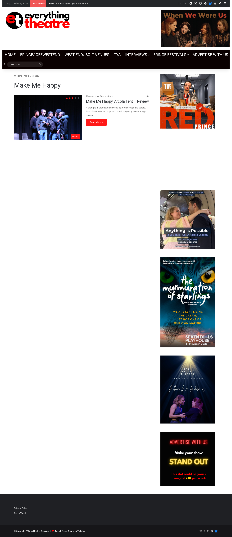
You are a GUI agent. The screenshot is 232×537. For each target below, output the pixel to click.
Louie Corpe (93, 96)
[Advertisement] (187, 159)
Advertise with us (210, 54)
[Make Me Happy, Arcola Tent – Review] (48, 117)
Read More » (96, 122)
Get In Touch (20, 513)
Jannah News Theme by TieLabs (70, 531)
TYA (117, 54)
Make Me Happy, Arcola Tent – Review (117, 101)
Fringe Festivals (169, 54)
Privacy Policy (21, 508)
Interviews (136, 54)
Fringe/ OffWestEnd (40, 54)
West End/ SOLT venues (86, 54)
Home (10, 54)
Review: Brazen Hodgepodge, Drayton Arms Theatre (72, 3)
